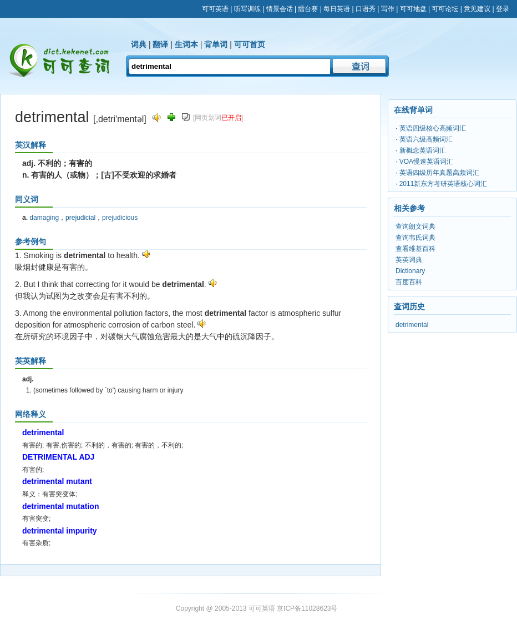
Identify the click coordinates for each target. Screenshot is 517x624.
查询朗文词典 (415, 226)
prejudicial (80, 218)
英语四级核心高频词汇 (432, 128)
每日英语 (336, 9)
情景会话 (279, 9)
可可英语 (215, 9)
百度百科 (409, 282)
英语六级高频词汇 (426, 139)
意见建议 (477, 9)
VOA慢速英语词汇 (426, 161)
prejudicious (120, 218)
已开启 (231, 118)
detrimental (412, 325)
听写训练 (247, 9)
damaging (44, 218)
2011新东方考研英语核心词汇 (443, 184)
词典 (138, 44)
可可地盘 (413, 9)
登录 (502, 9)
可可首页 (249, 44)
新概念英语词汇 (422, 150)
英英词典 (409, 260)
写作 (387, 9)
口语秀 (366, 9)
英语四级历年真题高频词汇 (439, 173)
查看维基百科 (415, 249)
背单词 (215, 44)
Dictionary (410, 271)
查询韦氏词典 (415, 237)
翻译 (160, 44)
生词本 (186, 44)
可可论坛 (445, 9)
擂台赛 (308, 9)
